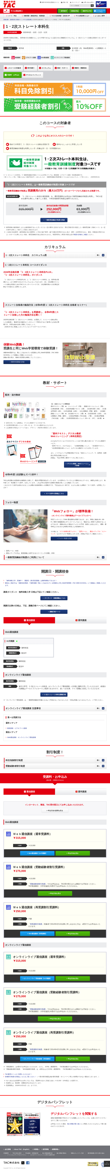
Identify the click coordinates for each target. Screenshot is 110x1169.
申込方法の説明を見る (55, 810)
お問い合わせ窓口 (88, 2)
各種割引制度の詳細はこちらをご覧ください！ (21, 1076)
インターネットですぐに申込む (100, 11)
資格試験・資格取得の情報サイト (13, 19)
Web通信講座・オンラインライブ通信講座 (21, 737)
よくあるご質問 (100, 16)
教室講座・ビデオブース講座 (17, 728)
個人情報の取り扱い (74, 1124)
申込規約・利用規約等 (31, 1153)
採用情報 (46, 1149)
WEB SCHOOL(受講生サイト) (50, 2)
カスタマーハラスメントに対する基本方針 (42, 1155)
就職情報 (55, 1149)
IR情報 (36, 1149)
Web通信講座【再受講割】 (38, 933)
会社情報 (8, 1149)
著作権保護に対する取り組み (96, 1153)
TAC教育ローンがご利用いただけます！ (18, 1074)
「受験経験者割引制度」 (37, 884)
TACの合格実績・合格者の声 (61, 16)
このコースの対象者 (14, 68)
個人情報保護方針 (47, 1153)
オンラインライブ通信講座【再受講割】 (37, 1059)
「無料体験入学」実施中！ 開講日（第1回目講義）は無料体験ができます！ (31, 580)
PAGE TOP (107, 1164)
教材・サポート (62, 68)
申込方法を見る (73, 853)
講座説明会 (75, 11)
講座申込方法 (87, 11)
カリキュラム (46, 68)
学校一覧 (65, 2)
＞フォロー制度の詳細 (64, 538)
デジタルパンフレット (33, 75)
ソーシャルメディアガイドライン (16, 1155)
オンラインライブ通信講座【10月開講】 (37, 978)
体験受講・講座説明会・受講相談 (34, 16)
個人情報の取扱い (62, 1153)
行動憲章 (6, 1153)
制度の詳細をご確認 (80, 234)
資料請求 (64, 11)
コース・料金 (12, 16)
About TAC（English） (22, 1149)
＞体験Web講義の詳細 (16, 362)
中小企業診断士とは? (82, 16)
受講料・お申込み (13, 75)
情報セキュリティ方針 (77, 1153)
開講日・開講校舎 (81, 68)
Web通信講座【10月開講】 (38, 853)
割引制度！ (31, 68)
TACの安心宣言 (17, 1153)
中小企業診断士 (17, 11)
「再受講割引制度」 (36, 924)
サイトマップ (75, 2)
